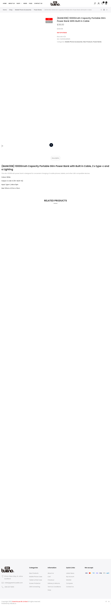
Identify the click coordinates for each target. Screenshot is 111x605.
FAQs (30, 3)
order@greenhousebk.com (14, 581)
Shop (18, 3)
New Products (87, 42)
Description (55, 157)
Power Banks (38, 10)
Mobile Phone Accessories (23, 10)
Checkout (51, 579)
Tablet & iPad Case (35, 579)
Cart (49, 575)
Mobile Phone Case (35, 575)
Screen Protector (34, 582)
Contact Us (38, 3)
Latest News (70, 572)
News (25, 3)
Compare (69, 582)
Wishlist (68, 579)
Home (5, 3)
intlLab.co (13, 602)
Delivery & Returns (54, 582)
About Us (12, 3)
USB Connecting (34, 585)
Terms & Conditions (54, 585)
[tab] (55, 157)
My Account (70, 575)
